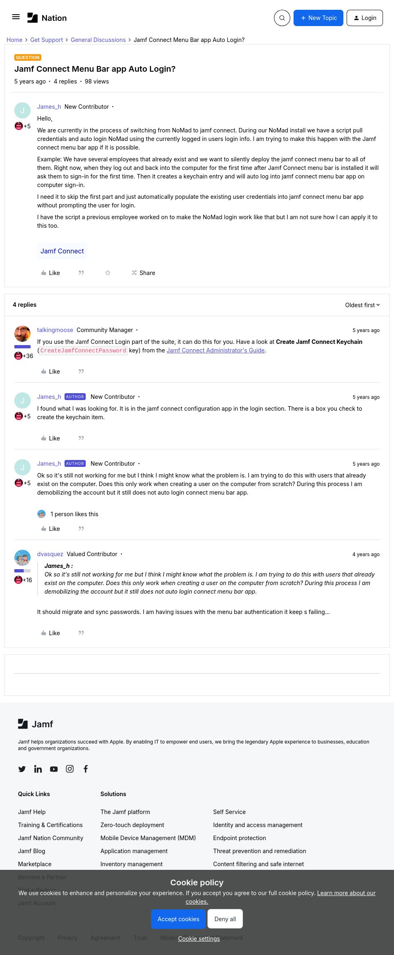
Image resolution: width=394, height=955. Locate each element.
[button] (16, 19)
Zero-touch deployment (132, 824)
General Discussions (98, 39)
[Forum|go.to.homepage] (47, 18)
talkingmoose (55, 329)
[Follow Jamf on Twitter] (22, 769)
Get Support (46, 39)
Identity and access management (258, 824)
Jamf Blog (31, 850)
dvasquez (50, 553)
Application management (133, 850)
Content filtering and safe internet (258, 863)
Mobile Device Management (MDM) (148, 837)
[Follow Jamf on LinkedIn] (38, 769)
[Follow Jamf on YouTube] (54, 769)
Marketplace (34, 863)
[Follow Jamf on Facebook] (86, 769)
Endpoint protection (239, 837)
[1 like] (67, 514)
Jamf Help (32, 811)
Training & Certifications (50, 824)
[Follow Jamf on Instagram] (70, 769)
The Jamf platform (125, 811)
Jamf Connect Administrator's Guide (216, 350)
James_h (49, 106)
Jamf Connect (62, 251)
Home (14, 39)
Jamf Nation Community (50, 837)
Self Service (229, 811)
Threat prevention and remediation (259, 850)
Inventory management (131, 863)
